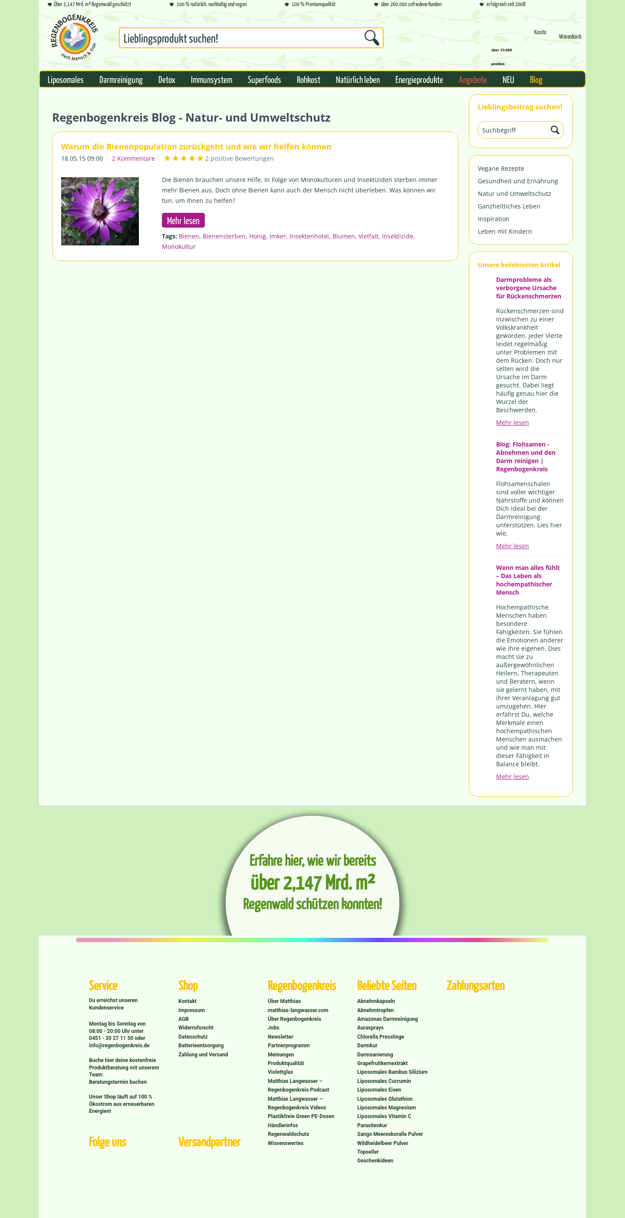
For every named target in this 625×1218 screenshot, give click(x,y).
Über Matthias (284, 1001)
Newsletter (280, 1037)
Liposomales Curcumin (384, 1081)
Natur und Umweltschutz (514, 193)
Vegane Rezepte (501, 168)
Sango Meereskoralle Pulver (390, 1134)
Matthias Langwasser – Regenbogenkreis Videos (297, 1103)
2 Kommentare (133, 158)
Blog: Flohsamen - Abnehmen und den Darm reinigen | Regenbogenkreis (526, 456)
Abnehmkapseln (376, 1001)
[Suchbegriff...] (251, 37)
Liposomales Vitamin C (384, 1116)
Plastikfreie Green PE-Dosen (301, 1116)
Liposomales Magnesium (386, 1108)
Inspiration (494, 219)
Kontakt (187, 1001)
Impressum (191, 1010)
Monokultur (179, 246)
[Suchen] (372, 37)
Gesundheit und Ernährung (518, 181)
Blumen (343, 236)
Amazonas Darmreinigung (387, 1019)
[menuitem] (251, 39)
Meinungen (281, 1055)
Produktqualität (286, 1063)
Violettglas (280, 1072)
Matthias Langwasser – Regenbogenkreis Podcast (298, 1085)
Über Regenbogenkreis (294, 1019)
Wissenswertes (285, 1143)
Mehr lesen (512, 422)
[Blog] (536, 79)
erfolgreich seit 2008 (503, 4)
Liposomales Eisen (379, 1090)
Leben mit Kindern (505, 231)
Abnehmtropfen (375, 1010)
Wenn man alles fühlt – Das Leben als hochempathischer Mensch (528, 579)
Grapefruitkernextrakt (382, 1063)
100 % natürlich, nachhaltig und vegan (208, 4)
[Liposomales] (66, 79)
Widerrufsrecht (196, 1028)
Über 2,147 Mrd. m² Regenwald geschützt (89, 4)
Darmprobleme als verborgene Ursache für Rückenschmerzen (528, 287)
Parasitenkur (372, 1125)
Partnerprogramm (288, 1046)
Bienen (189, 236)
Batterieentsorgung (201, 1046)
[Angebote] (473, 79)
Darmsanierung (375, 1055)
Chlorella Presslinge (380, 1037)
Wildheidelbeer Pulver (382, 1143)
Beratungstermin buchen (118, 1082)
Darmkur (367, 1046)
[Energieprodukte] (419, 79)
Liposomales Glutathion (385, 1099)
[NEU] (508, 79)
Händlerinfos (283, 1125)
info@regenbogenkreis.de (119, 1046)
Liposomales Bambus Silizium (392, 1072)
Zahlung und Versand (203, 1055)
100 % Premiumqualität (310, 4)
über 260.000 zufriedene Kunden (407, 4)
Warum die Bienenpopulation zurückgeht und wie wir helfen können (196, 146)
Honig (257, 236)
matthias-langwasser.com (298, 1010)
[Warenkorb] (570, 40)
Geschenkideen (375, 1161)
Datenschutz (193, 1037)
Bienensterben (224, 236)
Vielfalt (368, 236)
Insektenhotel (309, 236)
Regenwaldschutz (288, 1134)
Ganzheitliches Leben (509, 206)
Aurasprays (370, 1028)
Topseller (368, 1152)
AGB (183, 1019)
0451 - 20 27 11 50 (112, 1038)
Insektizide (397, 236)
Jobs (273, 1028)
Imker (278, 236)
